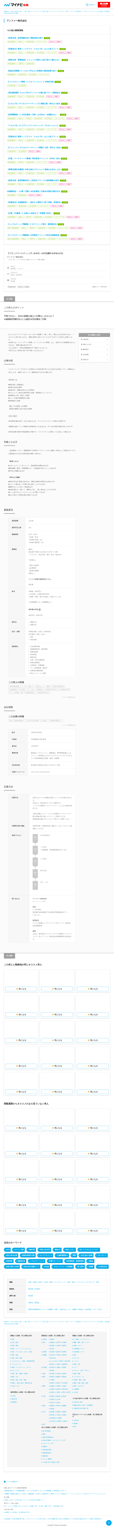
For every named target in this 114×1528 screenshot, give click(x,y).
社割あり (81, 1309)
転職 (6, 1500)
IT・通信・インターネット (82, 1339)
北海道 (45, 1339)
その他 (76, 1392)
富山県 (52, 1373)
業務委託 (14, 1402)
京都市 (52, 1392)
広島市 (58, 1402)
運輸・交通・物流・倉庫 (81, 1383)
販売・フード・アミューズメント (22, 1348)
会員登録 (104, 5)
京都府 (58, 1386)
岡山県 (64, 1396)
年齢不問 (32, 1249)
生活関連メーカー (79, 1352)
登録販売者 (21, 1261)
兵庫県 (52, 1389)
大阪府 (64, 1386)
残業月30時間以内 (34, 1309)
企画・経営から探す (16, 11)
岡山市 (52, 1402)
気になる (22, 989)
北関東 (45, 1352)
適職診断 (31, 1494)
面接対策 (45, 1494)
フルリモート (102, 1255)
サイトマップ (32, 1519)
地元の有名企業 (11, 1255)
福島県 (64, 1345)
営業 (13, 1339)
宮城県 (64, 1342)
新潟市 (52, 1370)
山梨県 (58, 1367)
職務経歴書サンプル (23, 1490)
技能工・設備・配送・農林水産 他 (22, 1383)
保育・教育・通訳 (17, 1358)
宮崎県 (64, 1415)
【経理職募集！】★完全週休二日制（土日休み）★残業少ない (33, 115)
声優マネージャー (55, 1261)
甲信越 (45, 1367)
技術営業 (9, 1261)
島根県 (58, 1396)
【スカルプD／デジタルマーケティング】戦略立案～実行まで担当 (33, 104)
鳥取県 (52, 1396)
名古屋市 (65, 1383)
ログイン (92, 5)
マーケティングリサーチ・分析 (59, 11)
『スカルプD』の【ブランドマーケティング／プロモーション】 (32, 125)
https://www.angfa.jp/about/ (40, 772)
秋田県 (52, 1345)
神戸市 (69, 1392)
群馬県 (64, 1352)
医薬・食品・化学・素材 (19, 1380)
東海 (44, 1377)
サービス (76, 1358)
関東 (74, 1255)
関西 (44, 1386)
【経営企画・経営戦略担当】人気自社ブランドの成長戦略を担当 (33, 180)
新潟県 (52, 1367)
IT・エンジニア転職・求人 (13, 1506)
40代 (8, 1249)
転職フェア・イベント (68, 1494)
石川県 (58, 1373)
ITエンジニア (15, 1370)
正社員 (46, 1266)
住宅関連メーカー (79, 1348)
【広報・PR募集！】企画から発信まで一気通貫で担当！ (29, 213)
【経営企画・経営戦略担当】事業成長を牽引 (25, 38)
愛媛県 (64, 1405)
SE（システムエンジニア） (89, 1249)
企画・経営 (27, 11)
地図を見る (37, 915)
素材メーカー (78, 1345)
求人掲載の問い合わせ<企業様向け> (60, 1519)
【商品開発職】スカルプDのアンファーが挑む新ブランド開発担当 (33, 93)
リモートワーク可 (48, 1443)
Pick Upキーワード (22, 1500)
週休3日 (57, 1249)
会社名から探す (78, 1402)
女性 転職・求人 (45, 1506)
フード (76, 1367)
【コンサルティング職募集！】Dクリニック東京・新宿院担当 (32, 224)
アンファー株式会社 (75, 11)
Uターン (64, 1490)
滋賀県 (52, 1386)
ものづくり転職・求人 (30, 1506)
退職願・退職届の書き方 (12, 1494)
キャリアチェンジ (45, 1255)
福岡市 (60, 1421)
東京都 (30, 1289)
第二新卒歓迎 (47, 1431)
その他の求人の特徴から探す (51, 1462)
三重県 (52, 1380)
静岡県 (58, 1377)
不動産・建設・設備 (80, 1380)
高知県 (52, 1409)
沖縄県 (60, 1418)
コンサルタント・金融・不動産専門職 (23, 1361)
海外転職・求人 (59, 1506)
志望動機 (48, 1490)
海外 (44, 1424)
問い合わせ (43, 1519)
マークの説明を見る (69, 697)
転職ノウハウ (55, 1494)
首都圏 (45, 1355)
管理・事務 (15, 1345)
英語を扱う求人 (25, 1512)
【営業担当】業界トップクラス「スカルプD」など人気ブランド (32, 49)
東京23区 (67, 1361)
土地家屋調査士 (62, 1255)
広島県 (52, 1399)
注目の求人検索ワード (31, 1266)
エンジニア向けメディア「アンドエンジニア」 (92, 1494)
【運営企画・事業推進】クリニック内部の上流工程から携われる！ (34, 60)
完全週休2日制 (47, 1449)
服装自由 (45, 1456)
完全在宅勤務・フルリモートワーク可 (54, 1440)
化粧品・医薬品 (33, 1302)
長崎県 (64, 1412)
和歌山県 (65, 1389)
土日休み (76, 1420)
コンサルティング (79, 1377)
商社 (75, 1355)
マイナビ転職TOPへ (12, 1481)
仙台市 (52, 1348)
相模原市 (65, 1364)
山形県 (58, 1345)
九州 (44, 1412)
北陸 (44, 1373)
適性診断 (56, 1490)
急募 (44, 1434)
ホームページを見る (40, 901)
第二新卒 (80, 1266)
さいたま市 (53, 1361)
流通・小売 (77, 1364)
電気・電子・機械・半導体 (20, 1373)
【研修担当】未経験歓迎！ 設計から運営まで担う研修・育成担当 (34, 202)
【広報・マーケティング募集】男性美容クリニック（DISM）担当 (33, 158)
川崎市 (58, 1364)
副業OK (45, 1446)
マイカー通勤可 (47, 1459)
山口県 (58, 1399)
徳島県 (52, 1405)
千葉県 (58, 1355)
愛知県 (64, 1377)
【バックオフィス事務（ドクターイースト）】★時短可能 (30, 82)
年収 (24, 1494)
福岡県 (52, 1412)
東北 (44, 1342)
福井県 (64, 1373)
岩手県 (58, 1342)
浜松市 (58, 1383)
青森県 (52, 1342)
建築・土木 (15, 1377)
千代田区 (37, 1289)
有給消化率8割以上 (48, 1437)
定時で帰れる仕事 (12, 1266)
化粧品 (91, 1261)
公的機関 (76, 1389)
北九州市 (53, 1421)
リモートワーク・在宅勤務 (63, 1266)
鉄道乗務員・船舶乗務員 (75, 1261)
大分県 (58, 1415)
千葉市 (61, 1361)
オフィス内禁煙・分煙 (49, 1309)
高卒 (75, 1426)
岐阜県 (52, 1377)
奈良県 (58, 1389)
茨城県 (52, 1352)
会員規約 (7, 1519)
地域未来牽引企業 (28, 1255)
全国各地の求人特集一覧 (81, 1408)
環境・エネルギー (79, 1386)
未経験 (91, 1266)
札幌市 (52, 1339)
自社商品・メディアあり (93, 1309)
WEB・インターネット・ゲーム (21, 1367)
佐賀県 (58, 1412)
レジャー (76, 1361)
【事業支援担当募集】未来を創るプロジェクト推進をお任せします (34, 169)
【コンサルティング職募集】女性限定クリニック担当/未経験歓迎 (33, 235)
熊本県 (52, 1415)
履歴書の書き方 (9, 1490)
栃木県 (58, 1352)
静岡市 (52, 1383)
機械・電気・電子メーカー (82, 1342)
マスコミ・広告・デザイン (82, 1370)
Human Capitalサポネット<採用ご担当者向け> (88, 1519)
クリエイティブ (16, 1364)
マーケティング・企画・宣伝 (41, 11)
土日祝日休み (103, 1266)
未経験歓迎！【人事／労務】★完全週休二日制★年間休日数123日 (33, 191)
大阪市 (58, 1392)
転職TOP (6, 11)
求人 (12, 1500)
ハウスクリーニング (37, 1261)
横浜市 (52, 1364)
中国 (44, 1396)
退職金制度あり (47, 1453)
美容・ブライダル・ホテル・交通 (22, 1352)
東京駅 (30, 1296)
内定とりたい (70, 1249)
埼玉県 (52, 1355)
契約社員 (14, 1399)
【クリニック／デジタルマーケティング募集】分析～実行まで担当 (34, 147)
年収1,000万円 (45, 1249)
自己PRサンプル (37, 1490)
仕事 (38, 1494)
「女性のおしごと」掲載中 (67, 1309)
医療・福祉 (15, 1355)
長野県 (64, 1367)
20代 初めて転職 (86, 1255)
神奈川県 (53, 1358)
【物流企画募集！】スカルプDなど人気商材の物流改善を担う (32, 71)
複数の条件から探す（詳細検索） (84, 1405)
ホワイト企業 (19, 1249)
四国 (44, 1405)
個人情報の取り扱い (19, 1519)
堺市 (63, 1392)
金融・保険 (77, 1373)
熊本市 (66, 1421)
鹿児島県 (53, 1418)
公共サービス (16, 1386)
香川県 (58, 1405)
